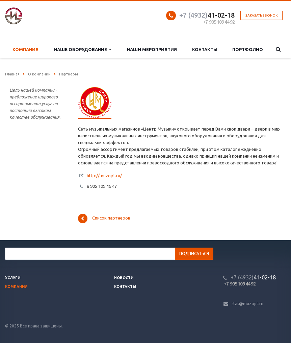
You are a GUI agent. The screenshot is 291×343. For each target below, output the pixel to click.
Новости (124, 278)
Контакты (204, 49)
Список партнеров (104, 218)
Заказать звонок (261, 15)
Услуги (13, 278)
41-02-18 (207, 15)
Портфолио (247, 49)
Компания (25, 49)
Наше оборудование (82, 49)
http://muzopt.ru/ (104, 175)
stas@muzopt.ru (247, 303)
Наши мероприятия (152, 49)
